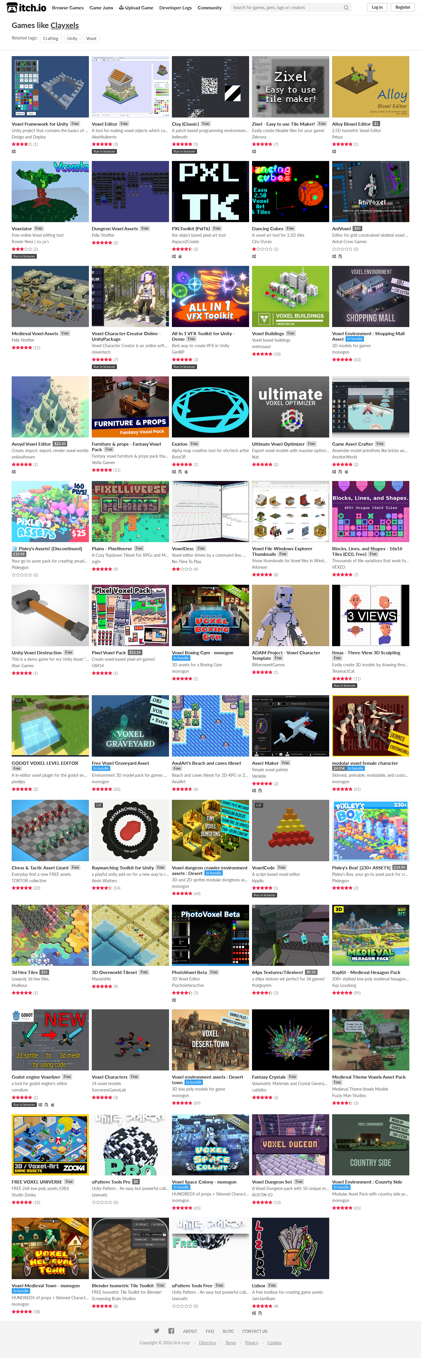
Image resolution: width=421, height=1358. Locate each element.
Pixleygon (20, 567)
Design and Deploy (29, 136)
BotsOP (179, 456)
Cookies (275, 1342)
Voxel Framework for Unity (40, 124)
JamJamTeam (263, 1298)
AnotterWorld (344, 456)
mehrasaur (261, 346)
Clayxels (65, 25)
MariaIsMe (101, 978)
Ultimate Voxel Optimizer (278, 444)
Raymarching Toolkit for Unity (123, 867)
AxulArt (178, 781)
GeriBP (178, 352)
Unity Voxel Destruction (37, 652)
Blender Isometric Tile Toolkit (123, 1285)
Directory (207, 1342)
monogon (340, 352)
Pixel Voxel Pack (109, 652)
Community (210, 7)
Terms (230, 1342)
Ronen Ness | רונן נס (30, 241)
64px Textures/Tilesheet (277, 972)
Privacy (251, 1342)
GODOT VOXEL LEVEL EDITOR (45, 763)
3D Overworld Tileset (114, 972)
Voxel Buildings (268, 333)
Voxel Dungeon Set (272, 1181)
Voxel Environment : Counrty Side (367, 1181)
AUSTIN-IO (262, 1194)
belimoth (180, 136)
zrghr (96, 561)
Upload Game (136, 7)
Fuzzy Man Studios (349, 1095)
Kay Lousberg (344, 985)
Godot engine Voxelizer (36, 1077)
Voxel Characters (109, 1077)
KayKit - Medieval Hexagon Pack (366, 972)
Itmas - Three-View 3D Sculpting (366, 652)
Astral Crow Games (349, 241)
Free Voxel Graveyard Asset (120, 763)
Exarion (179, 444)
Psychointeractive (188, 985)
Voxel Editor (104, 124)
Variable (259, 776)
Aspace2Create (185, 241)
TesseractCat (343, 671)
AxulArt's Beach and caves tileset (206, 763)
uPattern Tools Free (192, 1285)
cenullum (20, 1089)
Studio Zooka (24, 1194)
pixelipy (18, 781)
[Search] (346, 7)
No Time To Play (186, 561)
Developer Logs (175, 7)
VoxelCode (263, 867)
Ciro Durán (262, 241)
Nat (255, 456)
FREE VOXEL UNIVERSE (37, 1181)
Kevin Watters (104, 880)
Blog (228, 1331)
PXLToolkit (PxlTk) (191, 228)
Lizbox (258, 1285)
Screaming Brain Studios (114, 1298)
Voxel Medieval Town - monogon (46, 1285)
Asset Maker (265, 763)
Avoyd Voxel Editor (31, 444)
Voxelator (22, 228)
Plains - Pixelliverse (112, 548)
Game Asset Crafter (352, 444)
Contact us (255, 1331)
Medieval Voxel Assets (35, 333)
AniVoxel (341, 228)
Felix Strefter (103, 235)
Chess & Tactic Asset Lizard (40, 867)
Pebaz (337, 136)
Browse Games (68, 7)
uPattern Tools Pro (111, 1181)
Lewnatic (100, 1194)
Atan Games (23, 665)
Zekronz (259, 136)
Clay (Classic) (185, 124)
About (190, 1331)
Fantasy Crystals (269, 1077)
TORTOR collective (29, 880)
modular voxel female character (365, 763)
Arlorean (259, 567)
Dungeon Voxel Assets (115, 228)
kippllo (258, 880)
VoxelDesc (183, 548)
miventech (101, 352)
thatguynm (262, 985)
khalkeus (19, 985)
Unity (72, 38)
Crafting (50, 38)
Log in (377, 7)
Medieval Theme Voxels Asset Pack (369, 1077)
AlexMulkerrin (104, 136)
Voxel (91, 38)
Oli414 (98, 665)
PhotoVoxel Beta (189, 972)
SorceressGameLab (109, 1089)
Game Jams (101, 7)
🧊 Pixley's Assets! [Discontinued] (47, 548)
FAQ (210, 1331)
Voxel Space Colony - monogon (204, 1181)
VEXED (338, 567)
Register (403, 7)
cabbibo (259, 1089)
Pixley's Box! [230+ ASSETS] (361, 867)
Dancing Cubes (267, 228)
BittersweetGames (268, 664)
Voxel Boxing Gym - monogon (202, 652)
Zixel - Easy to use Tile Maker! (283, 124)
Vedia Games (103, 462)
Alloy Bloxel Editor (351, 124)
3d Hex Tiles (25, 972)
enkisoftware (23, 456)
